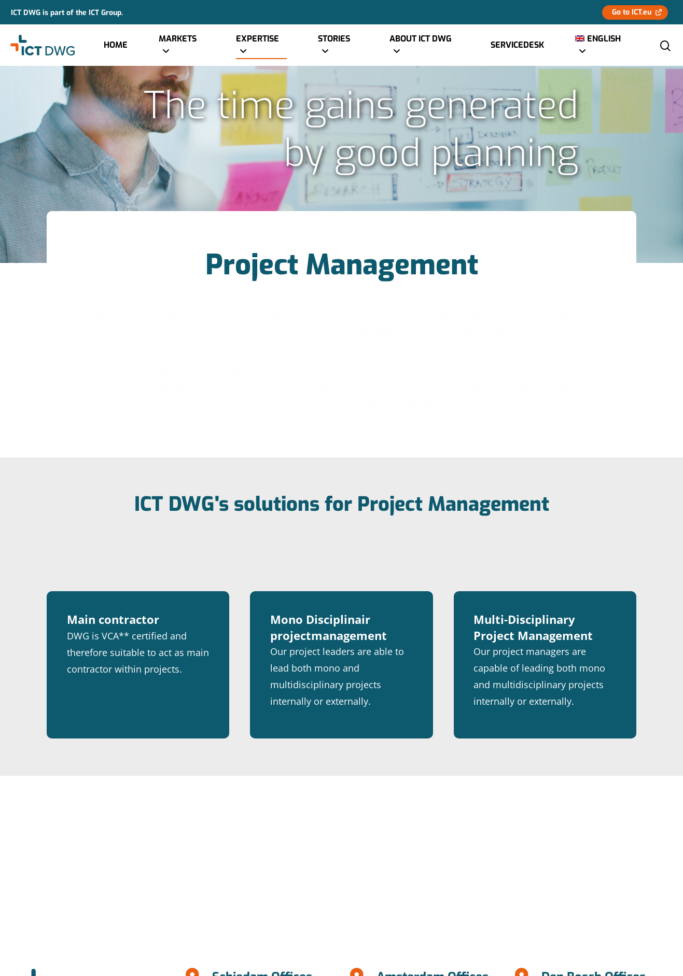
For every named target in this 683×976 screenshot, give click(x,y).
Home (116, 44)
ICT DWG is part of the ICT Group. (67, 12)
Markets (178, 45)
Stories (334, 45)
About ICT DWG (420, 45)
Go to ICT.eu (631, 12)
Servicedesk (517, 44)
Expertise (257, 45)
